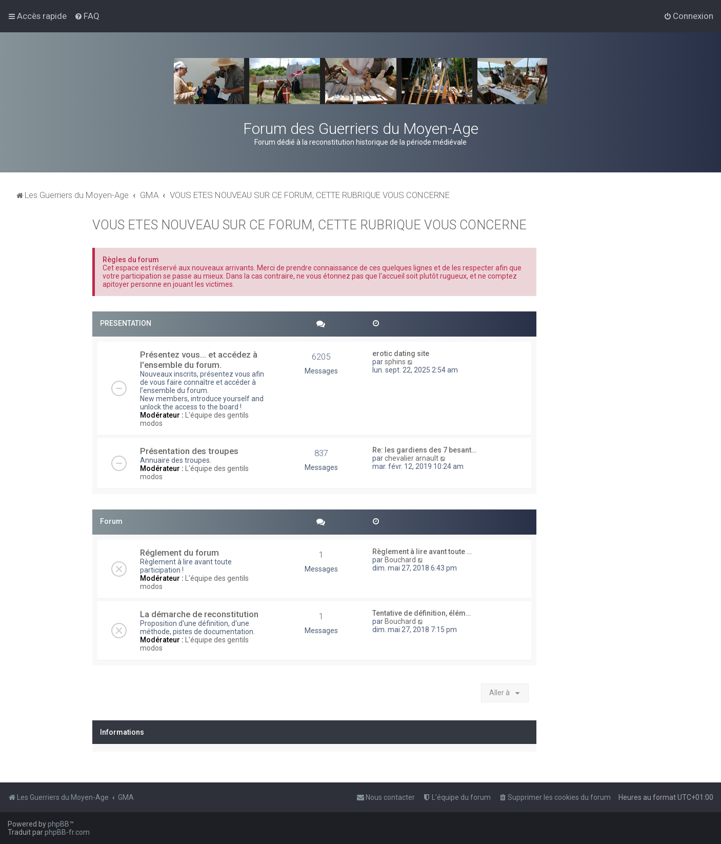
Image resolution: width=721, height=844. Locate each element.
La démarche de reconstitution (199, 614)
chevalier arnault (411, 458)
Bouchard (400, 560)
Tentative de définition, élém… (421, 613)
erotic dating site (400, 353)
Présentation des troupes (189, 451)
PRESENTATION (125, 323)
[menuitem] (86, 16)
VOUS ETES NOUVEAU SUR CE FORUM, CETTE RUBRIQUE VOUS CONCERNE (309, 225)
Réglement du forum (179, 552)
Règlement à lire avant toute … (422, 551)
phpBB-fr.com (67, 832)
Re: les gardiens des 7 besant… (424, 450)
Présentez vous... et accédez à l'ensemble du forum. (198, 359)
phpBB (58, 824)
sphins (395, 362)
